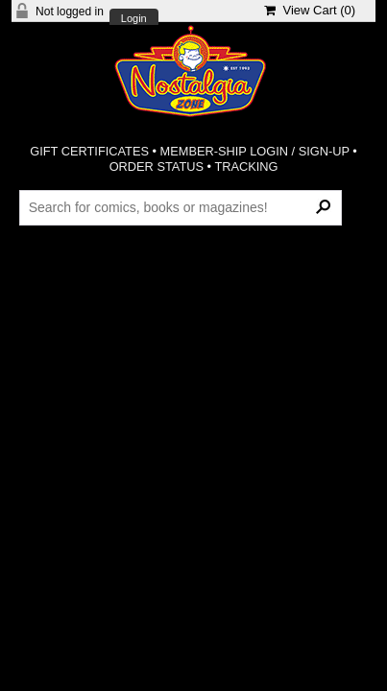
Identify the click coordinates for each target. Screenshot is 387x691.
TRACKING (246, 166)
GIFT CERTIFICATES (89, 151)
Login (134, 18)
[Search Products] (180, 207)
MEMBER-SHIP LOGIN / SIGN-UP (255, 151)
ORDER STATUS (156, 166)
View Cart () (309, 10)
